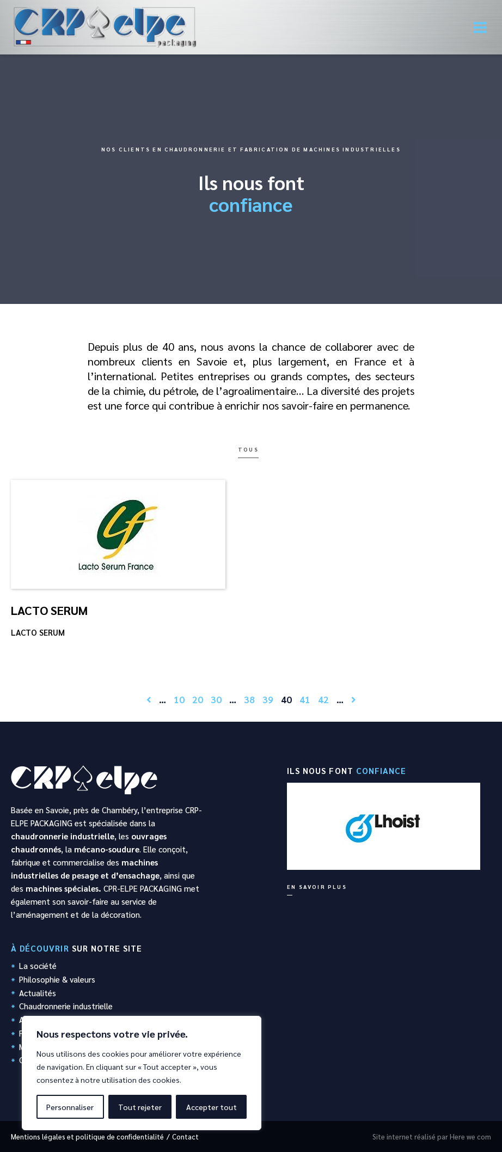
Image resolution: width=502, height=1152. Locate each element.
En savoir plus (317, 886)
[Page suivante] (353, 699)
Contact (185, 1136)
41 (304, 699)
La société (38, 965)
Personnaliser (70, 1107)
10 (179, 699)
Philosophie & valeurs (57, 979)
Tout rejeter (140, 1107)
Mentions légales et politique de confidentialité (87, 1136)
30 (216, 699)
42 (323, 699)
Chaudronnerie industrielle (66, 1006)
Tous (248, 449)
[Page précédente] (149, 699)
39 (267, 699)
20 (197, 699)
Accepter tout (211, 1107)
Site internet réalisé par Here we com (431, 1136)
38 (249, 699)
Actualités (37, 993)
